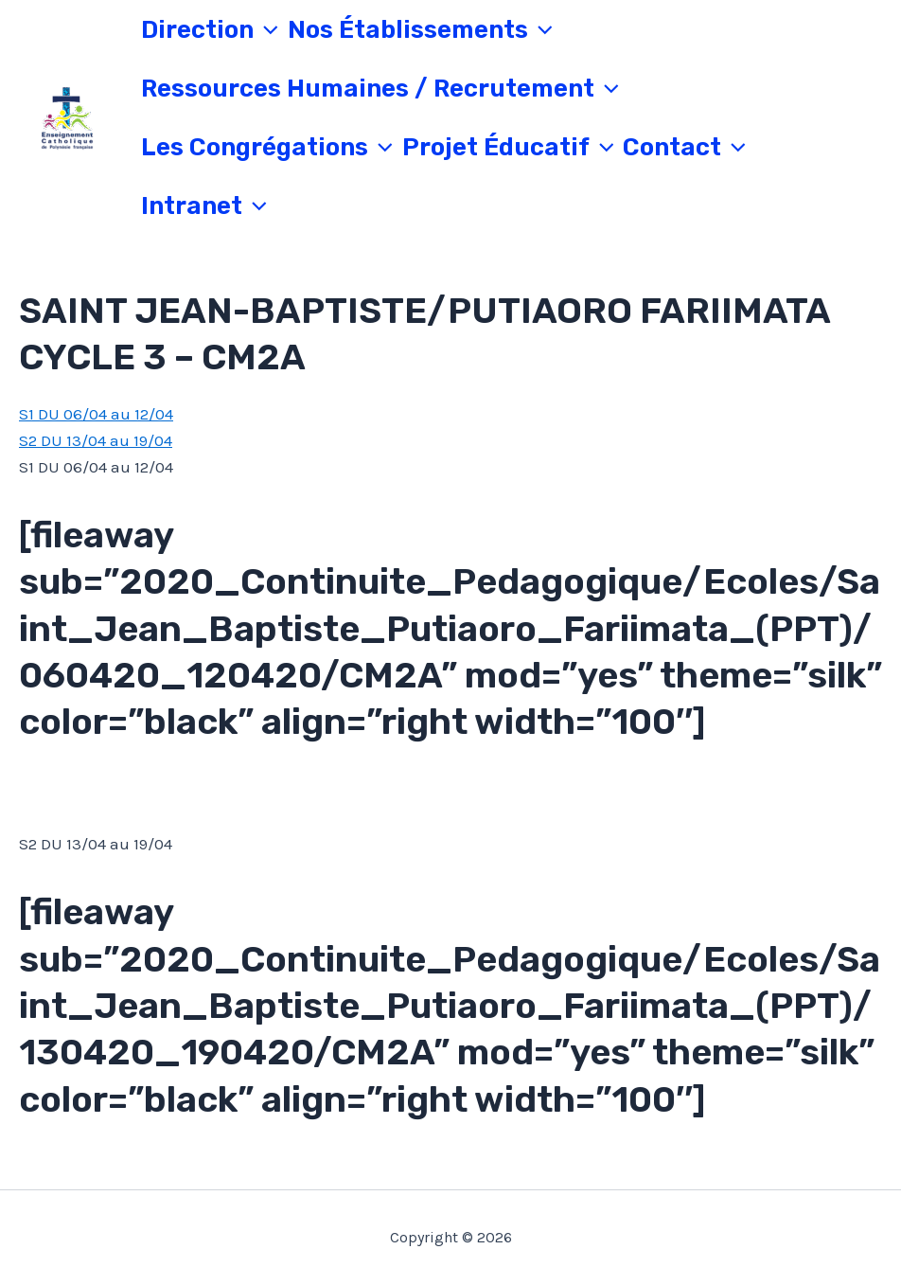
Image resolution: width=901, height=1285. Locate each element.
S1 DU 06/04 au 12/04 (96, 413)
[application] (266, 30)
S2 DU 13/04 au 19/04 (95, 440)
